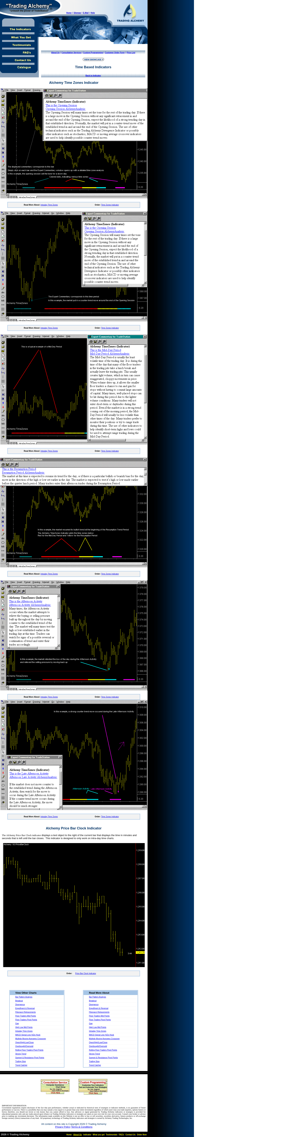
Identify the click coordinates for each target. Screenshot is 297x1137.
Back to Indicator (93, 76)
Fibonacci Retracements (25, 1012)
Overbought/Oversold (24, 1046)
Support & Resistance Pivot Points (29, 1058)
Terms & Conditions (81, 1126)
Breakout (19, 1001)
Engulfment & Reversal (25, 1008)
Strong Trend (20, 1054)
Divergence (20, 1005)
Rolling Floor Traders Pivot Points (29, 1050)
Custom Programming (93, 53)
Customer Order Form (114, 53)
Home (69, 13)
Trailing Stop (20, 1061)
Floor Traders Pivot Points (26, 1020)
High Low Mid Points (24, 1027)
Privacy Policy (62, 1126)
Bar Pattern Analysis (23, 997)
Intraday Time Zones (49, 205)
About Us (55, 53)
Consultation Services (71, 53)
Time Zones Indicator (110, 205)
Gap (17, 1023)
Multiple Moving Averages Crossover (30, 1039)
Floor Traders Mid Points (25, 1016)
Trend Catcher (21, 1065)
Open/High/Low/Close (24, 1042)
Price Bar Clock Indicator (85, 973)
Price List (131, 53)
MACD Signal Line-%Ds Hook (27, 1035)
